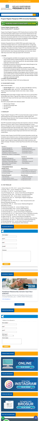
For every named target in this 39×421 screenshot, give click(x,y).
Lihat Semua (19, 304)
